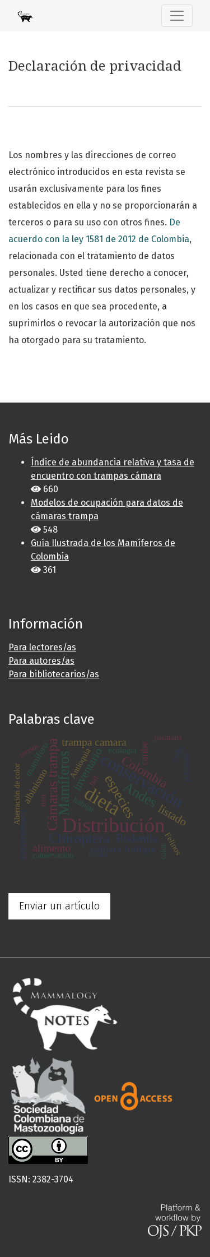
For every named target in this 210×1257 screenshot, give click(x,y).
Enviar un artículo (59, 906)
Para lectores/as (42, 647)
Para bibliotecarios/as (53, 674)
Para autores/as (41, 660)
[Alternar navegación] (177, 15)
